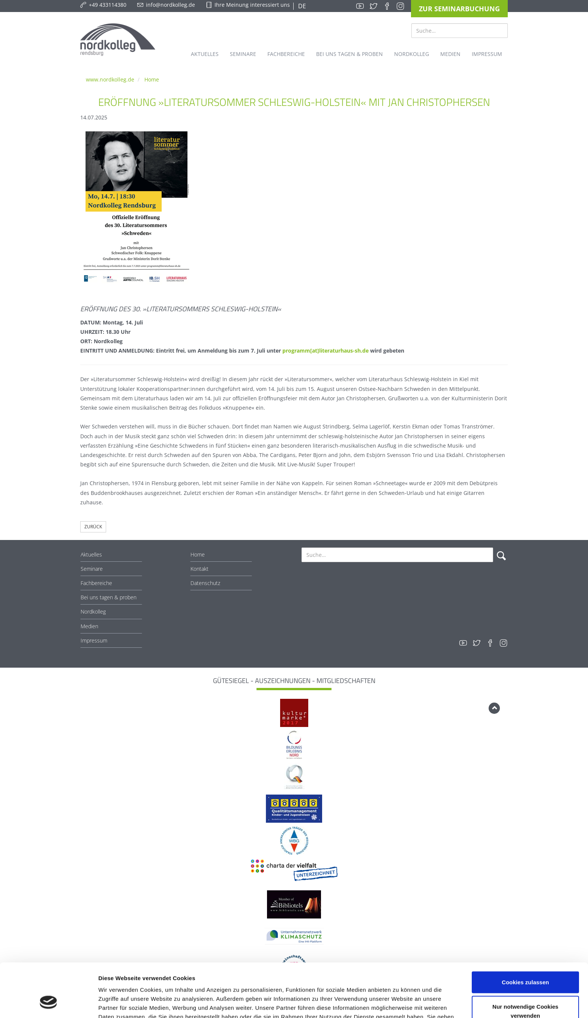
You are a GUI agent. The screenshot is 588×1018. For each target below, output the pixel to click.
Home (151, 79)
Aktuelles (91, 554)
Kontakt (199, 568)
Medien (89, 626)
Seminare (92, 568)
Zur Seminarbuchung (459, 8)
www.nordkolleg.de (110, 79)
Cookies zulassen (525, 935)
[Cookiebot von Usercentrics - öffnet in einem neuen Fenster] (48, 1003)
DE (301, 6)
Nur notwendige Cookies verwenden (525, 964)
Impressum (94, 640)
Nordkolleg (93, 611)
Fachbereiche (96, 583)
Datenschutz (205, 583)
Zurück (93, 526)
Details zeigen (399, 1003)
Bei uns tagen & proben (108, 597)
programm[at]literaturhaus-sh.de (325, 350)
